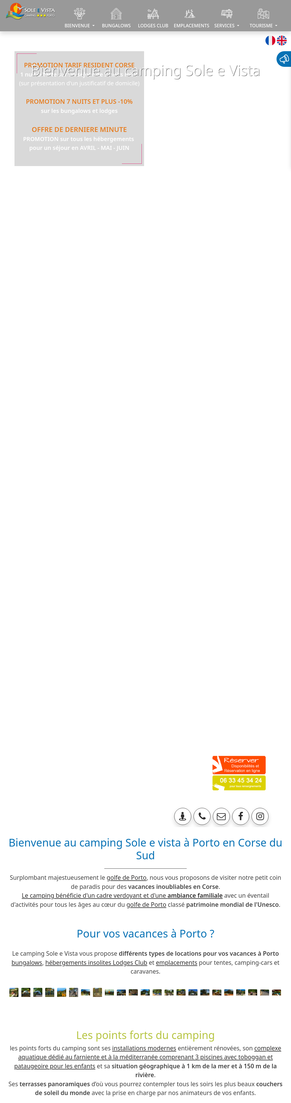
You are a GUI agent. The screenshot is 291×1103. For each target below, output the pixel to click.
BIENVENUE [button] (78, 18)
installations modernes (144, 1048)
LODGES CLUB (153, 18)
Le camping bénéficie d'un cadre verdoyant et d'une (122, 895)
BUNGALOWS (116, 18)
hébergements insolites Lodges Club (96, 963)
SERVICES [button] (225, 18)
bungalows (27, 963)
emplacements (177, 963)
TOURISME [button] (262, 18)
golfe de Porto (126, 877)
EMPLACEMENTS (191, 18)
